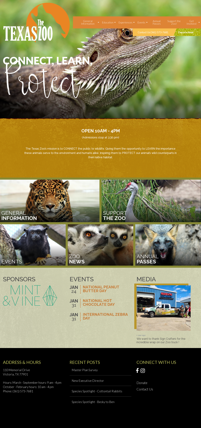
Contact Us (145, 389)
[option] (100, 59)
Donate (142, 383)
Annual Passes (157, 22)
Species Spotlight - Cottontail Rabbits (97, 391)
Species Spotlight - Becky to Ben (93, 402)
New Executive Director (88, 380)
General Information (87, 22)
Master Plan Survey (85, 370)
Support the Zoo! (174, 22)
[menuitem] (88, 22)
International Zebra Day (105, 316)
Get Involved (191, 22)
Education (107, 22)
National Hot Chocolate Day (99, 302)
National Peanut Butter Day (101, 289)
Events (141, 22)
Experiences (125, 22)
